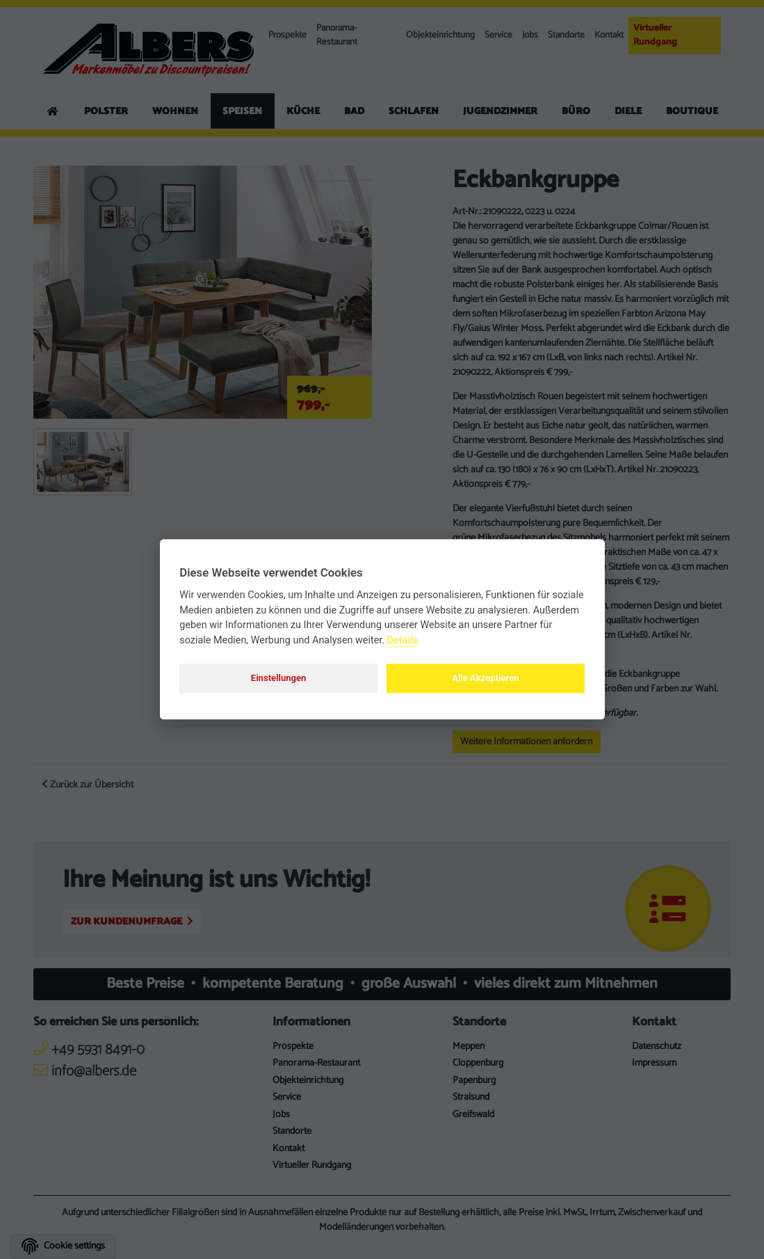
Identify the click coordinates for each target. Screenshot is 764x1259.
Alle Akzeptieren (485, 678)
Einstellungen (279, 678)
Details (402, 640)
